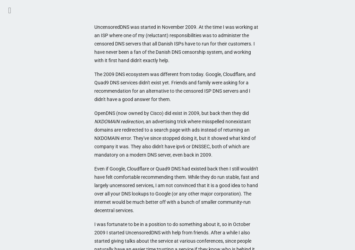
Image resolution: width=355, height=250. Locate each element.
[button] (9, 9)
